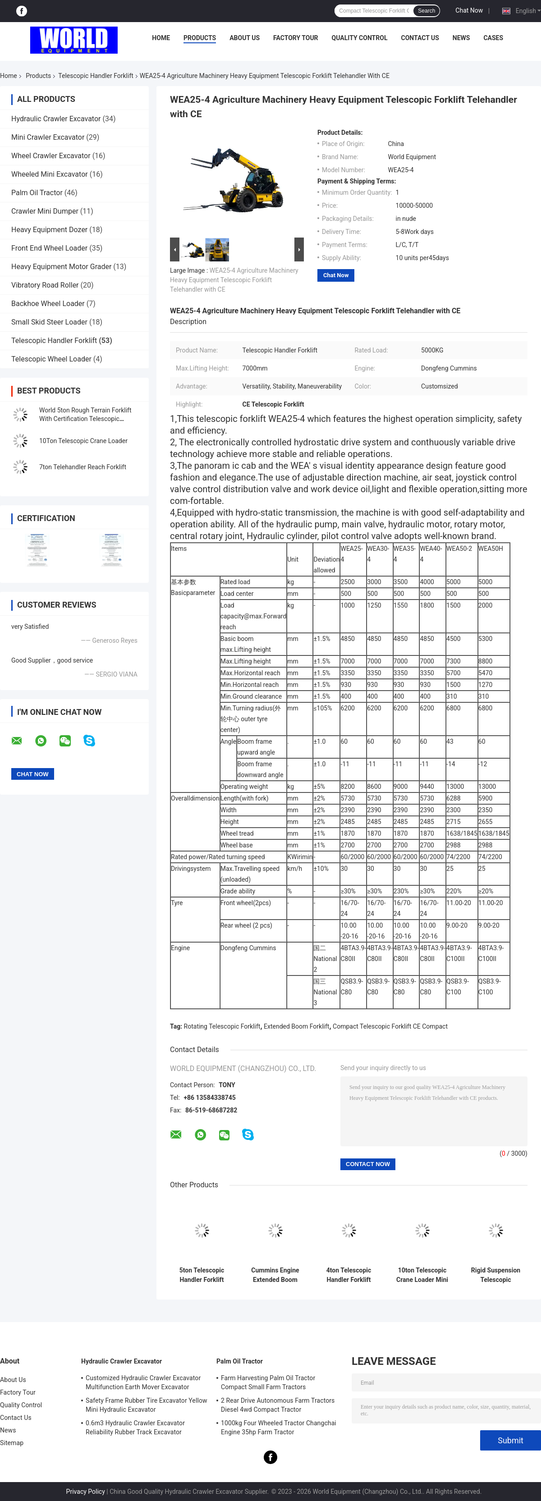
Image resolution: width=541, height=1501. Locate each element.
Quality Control (360, 37)
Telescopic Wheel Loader (51, 359)
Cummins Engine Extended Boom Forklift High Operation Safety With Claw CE (275, 1275)
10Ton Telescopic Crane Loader (83, 440)
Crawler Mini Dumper (44, 211)
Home (161, 37)
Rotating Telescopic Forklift (222, 1026)
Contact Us (420, 37)
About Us (244, 37)
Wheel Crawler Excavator (51, 155)
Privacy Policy (85, 1491)
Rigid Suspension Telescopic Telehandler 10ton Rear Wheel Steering (495, 1275)
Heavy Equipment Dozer (49, 229)
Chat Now (469, 10)
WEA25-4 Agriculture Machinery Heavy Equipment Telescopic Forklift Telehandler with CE (234, 280)
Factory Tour (295, 37)
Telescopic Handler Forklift (95, 75)
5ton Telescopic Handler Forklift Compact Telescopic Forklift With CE (201, 1275)
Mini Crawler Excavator (47, 137)
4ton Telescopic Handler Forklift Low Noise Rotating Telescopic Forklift (348, 1275)
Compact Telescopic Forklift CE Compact (390, 1026)
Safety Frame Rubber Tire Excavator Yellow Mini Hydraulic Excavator (146, 1405)
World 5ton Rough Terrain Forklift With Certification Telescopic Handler (85, 419)
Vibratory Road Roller (45, 285)
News (461, 37)
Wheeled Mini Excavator (49, 174)
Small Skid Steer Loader (49, 322)
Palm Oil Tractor (37, 192)
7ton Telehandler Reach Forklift (82, 467)
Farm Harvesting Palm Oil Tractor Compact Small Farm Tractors (268, 1382)
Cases (493, 37)
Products (199, 37)
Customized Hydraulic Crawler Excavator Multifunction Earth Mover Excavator (143, 1382)
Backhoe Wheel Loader (48, 303)
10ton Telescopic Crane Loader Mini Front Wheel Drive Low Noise (422, 1275)
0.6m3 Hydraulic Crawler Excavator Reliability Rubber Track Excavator (135, 1427)
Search (426, 11)
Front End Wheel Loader (49, 248)
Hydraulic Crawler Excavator (56, 118)
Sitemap (11, 1442)
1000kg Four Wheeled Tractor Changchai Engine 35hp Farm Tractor (278, 1427)
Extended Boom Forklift (296, 1026)
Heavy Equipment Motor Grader (61, 266)
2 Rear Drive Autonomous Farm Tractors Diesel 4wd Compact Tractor (278, 1405)
